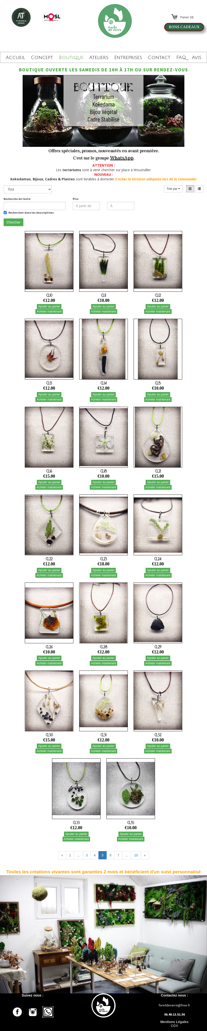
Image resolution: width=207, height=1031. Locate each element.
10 (136, 855)
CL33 (76, 822)
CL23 (103, 558)
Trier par (173, 188)
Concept (42, 57)
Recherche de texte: (17, 199)
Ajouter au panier (49, 306)
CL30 (49, 735)
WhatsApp (121, 157)
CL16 (49, 471)
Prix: (76, 199)
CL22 (49, 558)
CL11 (103, 295)
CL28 (103, 646)
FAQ (181, 57)
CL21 (158, 471)
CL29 (158, 646)
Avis (196, 57)
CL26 (49, 646)
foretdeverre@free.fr (174, 1005)
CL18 (103, 471)
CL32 (158, 735)
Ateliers (98, 57)
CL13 (49, 383)
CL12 (158, 295)
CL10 (49, 295)
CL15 (158, 383)
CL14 (104, 383)
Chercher (13, 222)
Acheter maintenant (49, 311)
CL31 (103, 735)
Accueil (15, 57)
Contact (159, 57)
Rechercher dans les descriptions (29, 212)
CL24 (157, 558)
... (78, 855)
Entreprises (128, 57)
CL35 (130, 822)
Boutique (71, 57)
